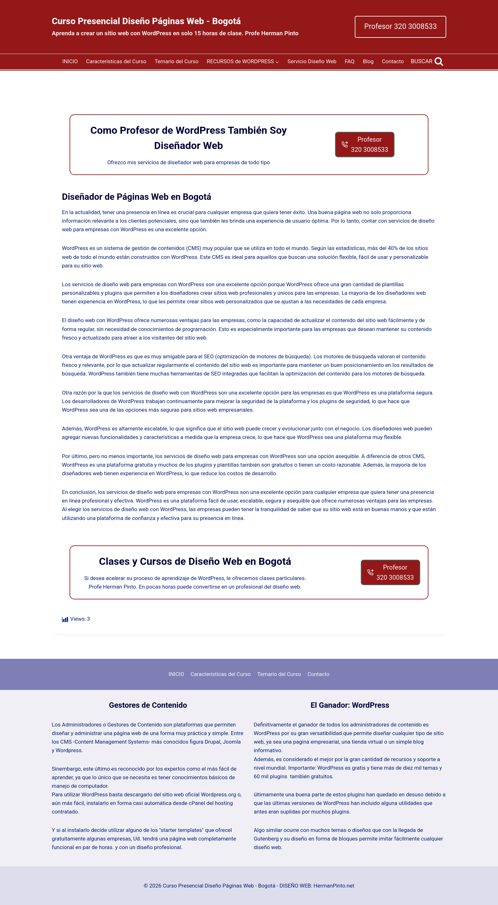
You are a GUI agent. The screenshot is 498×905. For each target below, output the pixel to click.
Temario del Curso (177, 61)
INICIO (70, 61)
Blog (368, 61)
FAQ (350, 61)
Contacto (393, 61)
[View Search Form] (427, 61)
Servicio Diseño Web (311, 61)
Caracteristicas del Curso (116, 61)
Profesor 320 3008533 (400, 26)
